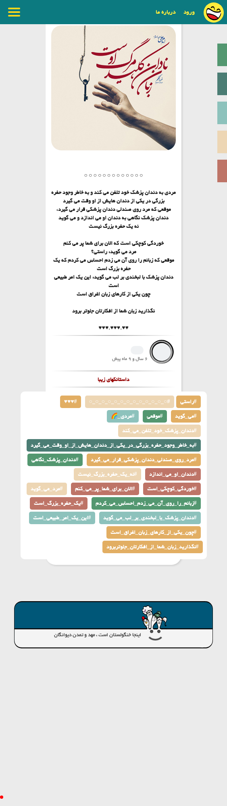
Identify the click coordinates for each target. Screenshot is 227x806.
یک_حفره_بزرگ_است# (58, 503)
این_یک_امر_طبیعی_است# (62, 518)
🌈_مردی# (123, 416)
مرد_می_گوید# (47, 489)
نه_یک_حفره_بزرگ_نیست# (107, 474)
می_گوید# (186, 416)
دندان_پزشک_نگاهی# (55, 460)
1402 (137, 350)
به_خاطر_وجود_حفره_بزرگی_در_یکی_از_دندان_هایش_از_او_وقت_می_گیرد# (114, 445)
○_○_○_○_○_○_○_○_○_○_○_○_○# (129, 402)
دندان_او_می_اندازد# (173, 474)
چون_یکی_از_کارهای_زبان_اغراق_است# (153, 532)
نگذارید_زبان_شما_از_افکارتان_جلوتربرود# (152, 547)
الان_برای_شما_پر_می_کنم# (105, 489)
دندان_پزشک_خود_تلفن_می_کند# (159, 431)
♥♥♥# (70, 402)
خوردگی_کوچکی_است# (172, 489)
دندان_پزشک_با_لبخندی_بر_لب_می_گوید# (150, 518)
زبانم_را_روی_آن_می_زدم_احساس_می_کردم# (146, 503)
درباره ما (165, 12)
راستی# (188, 402)
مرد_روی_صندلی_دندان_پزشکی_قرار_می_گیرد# (144, 460)
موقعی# (155, 416)
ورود (189, 12)
